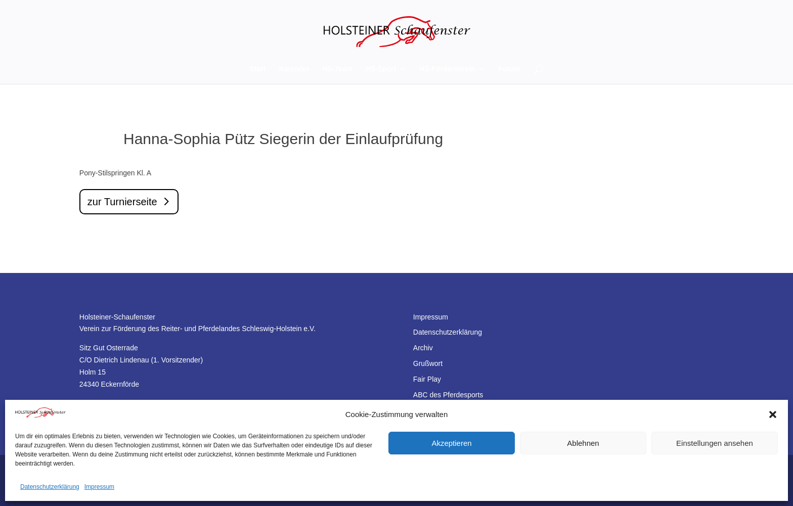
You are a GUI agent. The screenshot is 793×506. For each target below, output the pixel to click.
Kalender (294, 69)
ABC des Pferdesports (448, 395)
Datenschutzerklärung (49, 486)
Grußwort (428, 363)
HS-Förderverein (447, 69)
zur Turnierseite (122, 201)
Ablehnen (583, 443)
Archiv (423, 348)
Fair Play (427, 379)
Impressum (99, 486)
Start (258, 69)
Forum (509, 69)
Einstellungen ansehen (714, 443)
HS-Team (337, 69)
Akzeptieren (451, 443)
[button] (773, 414)
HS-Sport (381, 69)
